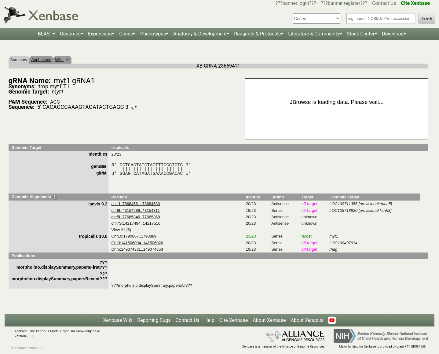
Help (209, 320)
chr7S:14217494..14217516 (136, 223)
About (307, 320)
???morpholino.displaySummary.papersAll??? (152, 285)
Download (393, 34)
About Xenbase (269, 320)
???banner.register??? (344, 3)
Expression (100, 34)
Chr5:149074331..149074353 (137, 249)
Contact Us (384, 3)
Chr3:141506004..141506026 (137, 243)
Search (427, 18)
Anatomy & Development (200, 34)
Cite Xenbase (233, 320)
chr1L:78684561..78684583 (136, 203)
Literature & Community (313, 34)
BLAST (45, 34)
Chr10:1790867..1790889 (134, 236)
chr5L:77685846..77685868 (136, 217)
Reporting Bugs (153, 320)
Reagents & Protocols (257, 34)
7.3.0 (31, 336)
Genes (126, 34)
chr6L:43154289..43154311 (136, 210)
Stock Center (361, 34)
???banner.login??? (296, 3)
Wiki (59, 59)
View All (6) (121, 229)
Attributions (41, 59)
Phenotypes (153, 34)
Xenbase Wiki (118, 320)
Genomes (70, 34)
